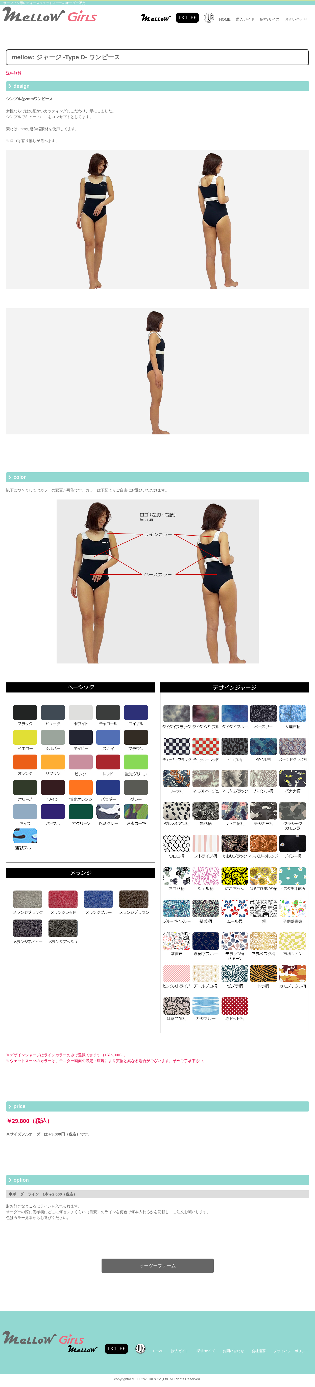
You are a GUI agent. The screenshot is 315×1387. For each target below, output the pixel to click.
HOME (225, 19)
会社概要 (259, 1351)
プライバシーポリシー (291, 1351)
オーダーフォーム (157, 1265)
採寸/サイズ (270, 19)
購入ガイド (245, 19)
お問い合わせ (296, 19)
